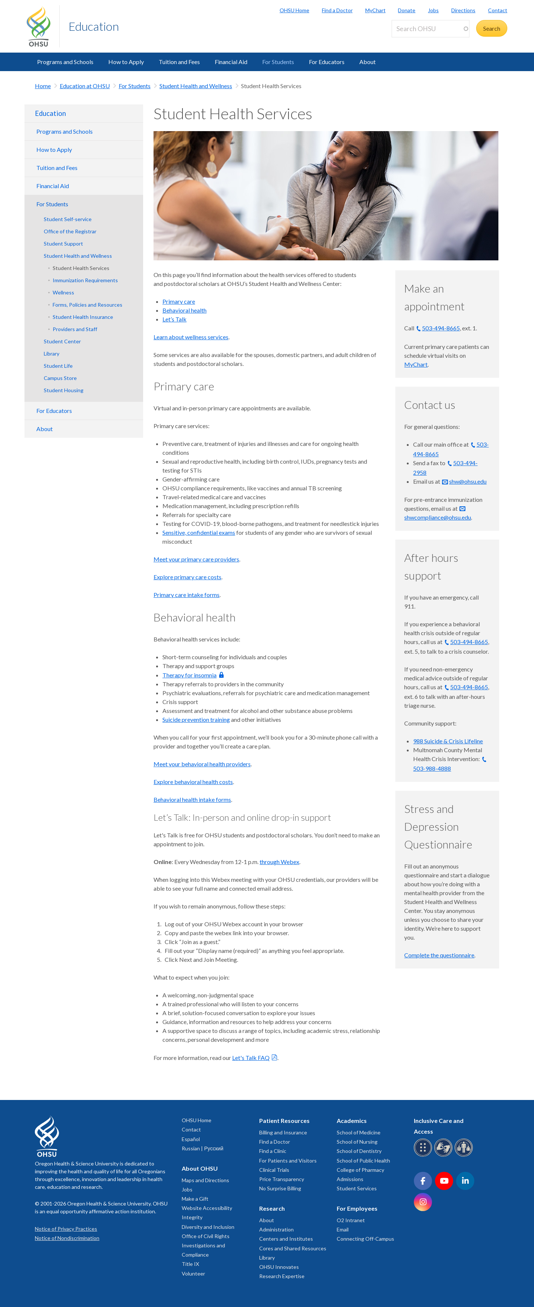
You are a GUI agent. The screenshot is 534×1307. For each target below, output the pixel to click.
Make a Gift (195, 1199)
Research (272, 1208)
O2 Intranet (351, 1220)
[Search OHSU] (430, 28)
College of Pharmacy (360, 1170)
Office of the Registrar (70, 231)
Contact (497, 10)
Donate (406, 10)
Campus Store (60, 378)
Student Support (63, 243)
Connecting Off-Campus (365, 1239)
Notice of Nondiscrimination (67, 1238)
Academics (352, 1120)
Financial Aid (231, 61)
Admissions (350, 1179)
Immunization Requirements (85, 280)
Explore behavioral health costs (193, 781)
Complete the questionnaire (439, 954)
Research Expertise (281, 1276)
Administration (276, 1229)
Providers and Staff (75, 329)
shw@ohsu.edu (468, 481)
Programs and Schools (65, 61)
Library (51, 353)
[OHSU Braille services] (424, 1155)
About (367, 61)
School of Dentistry (359, 1151)
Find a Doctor (337, 10)
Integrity (192, 1217)
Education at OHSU (85, 85)
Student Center (62, 341)
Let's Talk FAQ (251, 1057)
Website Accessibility (207, 1208)
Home (43, 85)
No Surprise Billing (280, 1188)
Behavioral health (184, 310)
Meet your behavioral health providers (202, 763)
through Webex (279, 861)
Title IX (190, 1264)
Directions (463, 10)
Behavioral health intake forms (192, 799)
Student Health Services (81, 268)
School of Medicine (358, 1132)
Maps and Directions (205, 1180)
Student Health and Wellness (195, 85)
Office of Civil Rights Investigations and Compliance (206, 1245)
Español (191, 1139)
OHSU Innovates (279, 1267)
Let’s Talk (174, 319)
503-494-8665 (441, 327)
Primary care (178, 301)
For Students (278, 61)
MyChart (375, 10)
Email (343, 1229)
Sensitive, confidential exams (198, 532)
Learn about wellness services (191, 336)
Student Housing (63, 390)
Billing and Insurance (283, 1132)
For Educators (327, 61)
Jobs (433, 10)
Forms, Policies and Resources (87, 304)
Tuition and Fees (179, 61)
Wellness (63, 292)
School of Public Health (363, 1160)
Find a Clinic (272, 1151)
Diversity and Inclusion (208, 1227)
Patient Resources (284, 1120)
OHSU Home (294, 10)
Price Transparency (281, 1179)
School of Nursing (357, 1141)
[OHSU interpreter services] (465, 1155)
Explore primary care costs (187, 576)
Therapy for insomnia (189, 674)
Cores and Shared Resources (292, 1248)
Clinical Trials (274, 1170)
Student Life (58, 366)
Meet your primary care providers (196, 559)
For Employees (357, 1208)
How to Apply (126, 61)
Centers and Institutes (286, 1239)
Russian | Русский (202, 1148)
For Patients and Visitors (288, 1160)
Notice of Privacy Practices (66, 1229)
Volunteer (193, 1273)
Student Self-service (68, 219)
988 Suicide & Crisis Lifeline (448, 740)
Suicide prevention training (196, 719)
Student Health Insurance (83, 317)
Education (94, 26)
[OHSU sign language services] (444, 1155)
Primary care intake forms (187, 594)
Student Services (357, 1188)
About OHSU (200, 1168)
